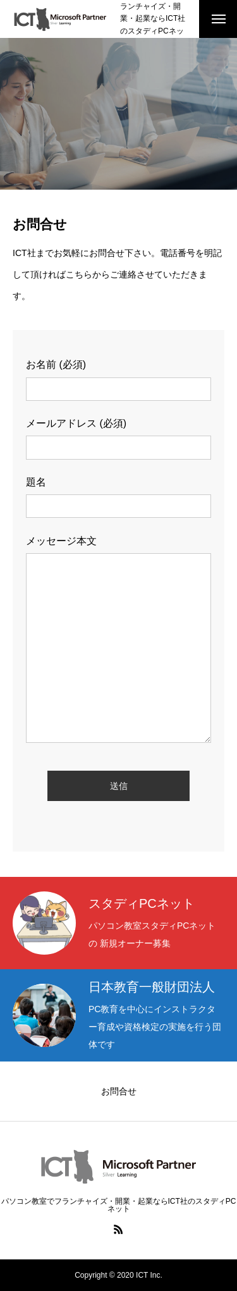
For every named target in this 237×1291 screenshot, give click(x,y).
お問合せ (119, 1091)
